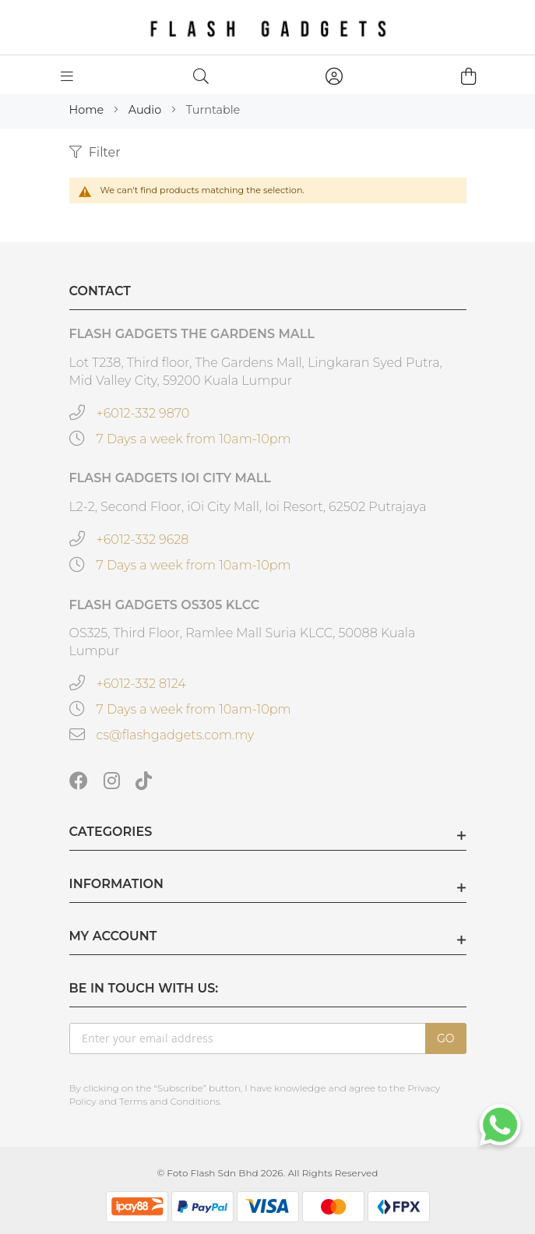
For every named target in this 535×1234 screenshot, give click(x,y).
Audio (146, 110)
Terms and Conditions (169, 1101)
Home (88, 110)
